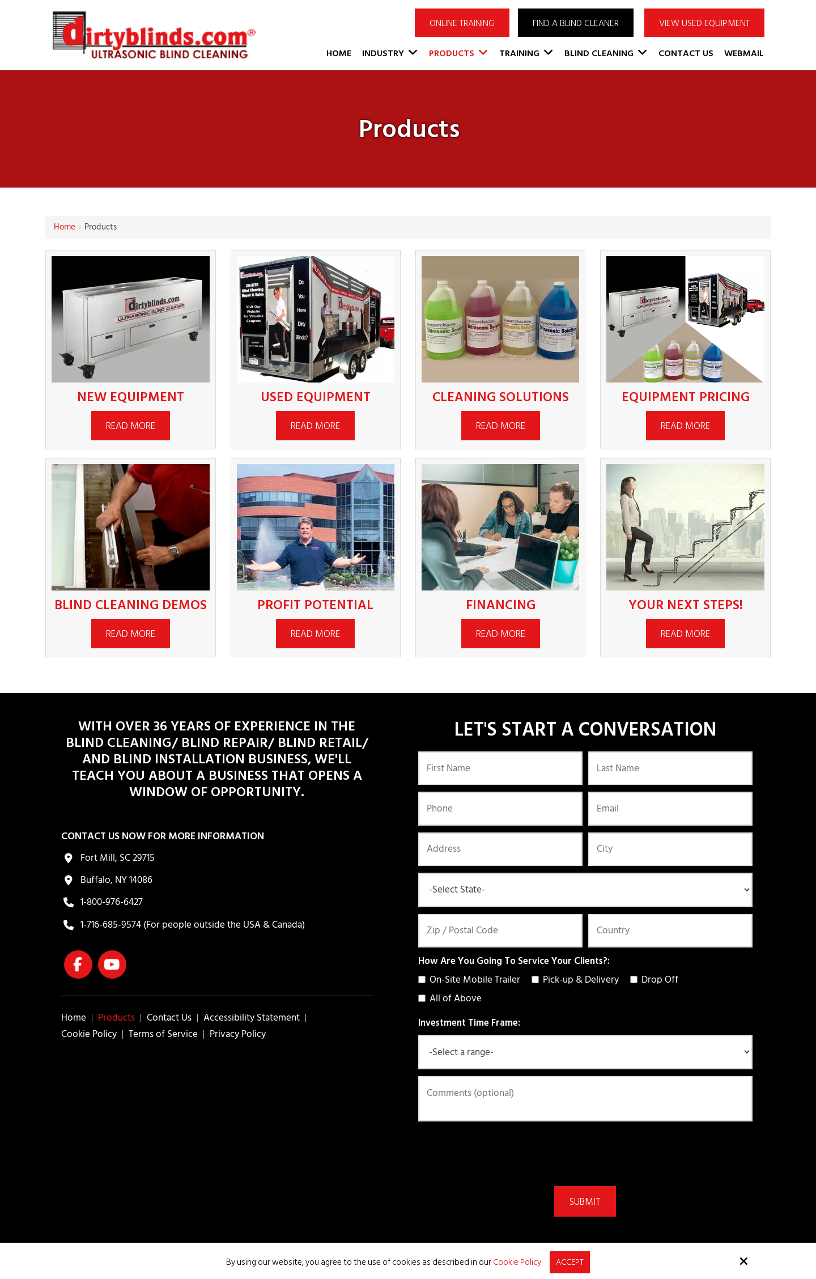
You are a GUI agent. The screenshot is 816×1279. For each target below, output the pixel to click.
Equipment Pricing (685, 397)
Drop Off (656, 980)
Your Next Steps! (685, 605)
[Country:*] (670, 930)
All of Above (452, 998)
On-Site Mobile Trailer (471, 980)
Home (64, 227)
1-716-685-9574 (110, 925)
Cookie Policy (517, 1262)
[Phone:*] (500, 808)
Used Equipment (315, 397)
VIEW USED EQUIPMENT (704, 23)
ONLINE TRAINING (462, 23)
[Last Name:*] (670, 768)
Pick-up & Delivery (577, 980)
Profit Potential (315, 605)
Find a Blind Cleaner (576, 23)
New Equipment (130, 397)
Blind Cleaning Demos (130, 605)
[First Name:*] (500, 768)
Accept (570, 1262)
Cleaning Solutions (501, 397)
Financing (500, 605)
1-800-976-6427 (111, 902)
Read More (130, 426)
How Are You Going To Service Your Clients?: (514, 961)
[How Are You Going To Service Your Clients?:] (422, 979)
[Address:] (500, 849)
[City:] (670, 849)
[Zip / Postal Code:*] (500, 930)
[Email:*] (670, 808)
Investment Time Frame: (469, 1023)
